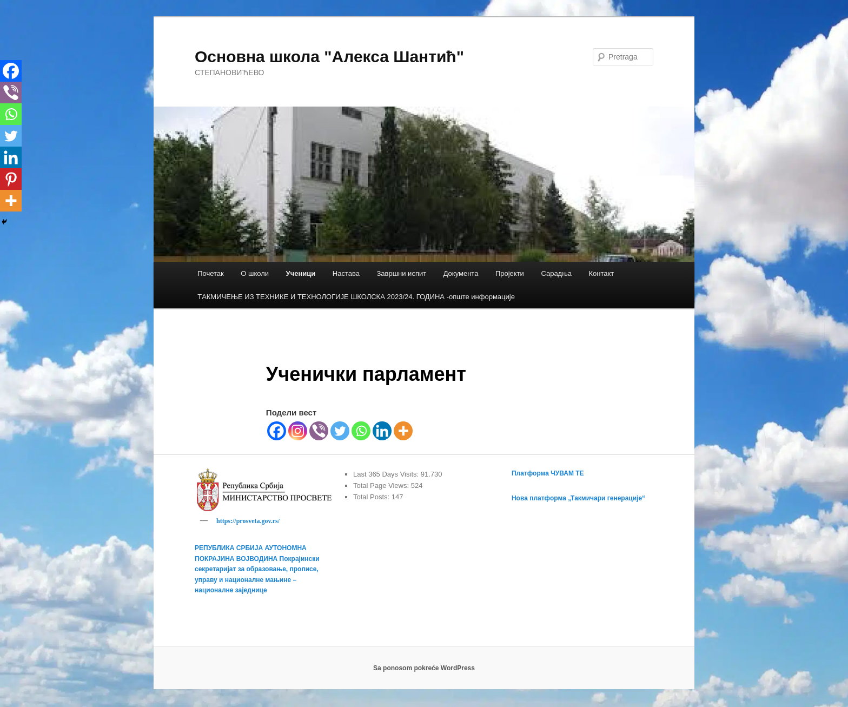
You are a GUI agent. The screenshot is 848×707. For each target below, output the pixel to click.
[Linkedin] (382, 430)
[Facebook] (276, 430)
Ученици (301, 273)
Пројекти (509, 273)
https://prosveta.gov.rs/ (248, 521)
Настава (346, 273)
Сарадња (556, 273)
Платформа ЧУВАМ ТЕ (548, 473)
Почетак (210, 273)
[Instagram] (297, 430)
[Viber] (318, 430)
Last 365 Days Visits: (387, 474)
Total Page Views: (382, 485)
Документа (461, 273)
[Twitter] (339, 430)
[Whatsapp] (361, 430)
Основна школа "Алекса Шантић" (329, 56)
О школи (255, 273)
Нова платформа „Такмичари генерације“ (578, 498)
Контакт (601, 273)
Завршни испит (401, 273)
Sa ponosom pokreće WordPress (424, 669)
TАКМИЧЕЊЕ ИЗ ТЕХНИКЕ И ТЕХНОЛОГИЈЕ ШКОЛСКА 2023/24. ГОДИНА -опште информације (356, 297)
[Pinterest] (11, 179)
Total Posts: (372, 497)
